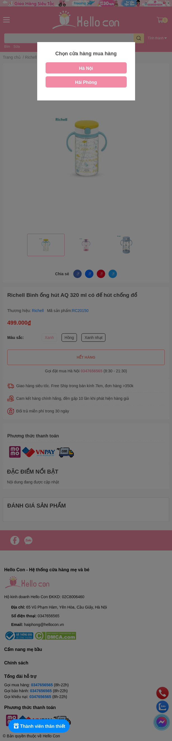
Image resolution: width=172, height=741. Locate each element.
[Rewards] (39, 726)
